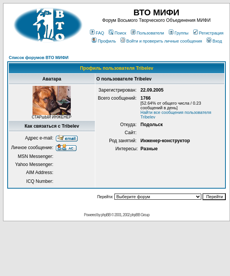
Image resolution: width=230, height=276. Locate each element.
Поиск (117, 33)
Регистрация (208, 33)
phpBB (106, 215)
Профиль (104, 41)
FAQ (97, 33)
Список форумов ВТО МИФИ (39, 57)
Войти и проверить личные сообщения (161, 41)
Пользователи (147, 33)
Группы (179, 33)
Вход (214, 41)
